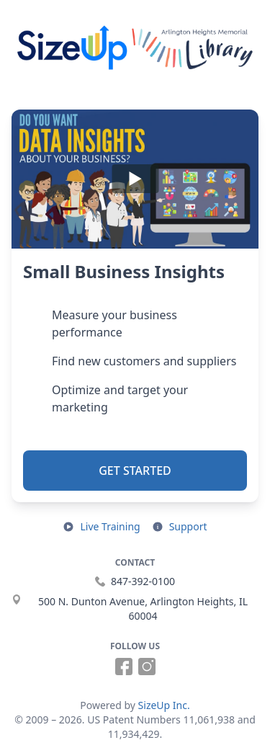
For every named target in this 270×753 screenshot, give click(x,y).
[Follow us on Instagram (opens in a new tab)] (147, 666)
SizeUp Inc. (164, 705)
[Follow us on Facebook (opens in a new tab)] (123, 666)
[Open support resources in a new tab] (179, 527)
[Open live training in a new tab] (101, 527)
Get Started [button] (135, 470)
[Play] (135, 179)
